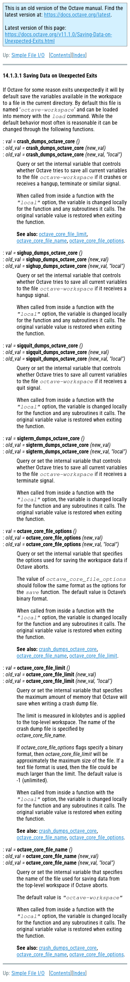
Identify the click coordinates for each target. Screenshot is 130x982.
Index (79, 55)
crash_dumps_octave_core (68, 649)
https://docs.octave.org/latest (77, 14)
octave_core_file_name (42, 240)
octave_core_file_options (96, 240)
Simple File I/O (28, 55)
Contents (60, 55)
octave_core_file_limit (63, 234)
